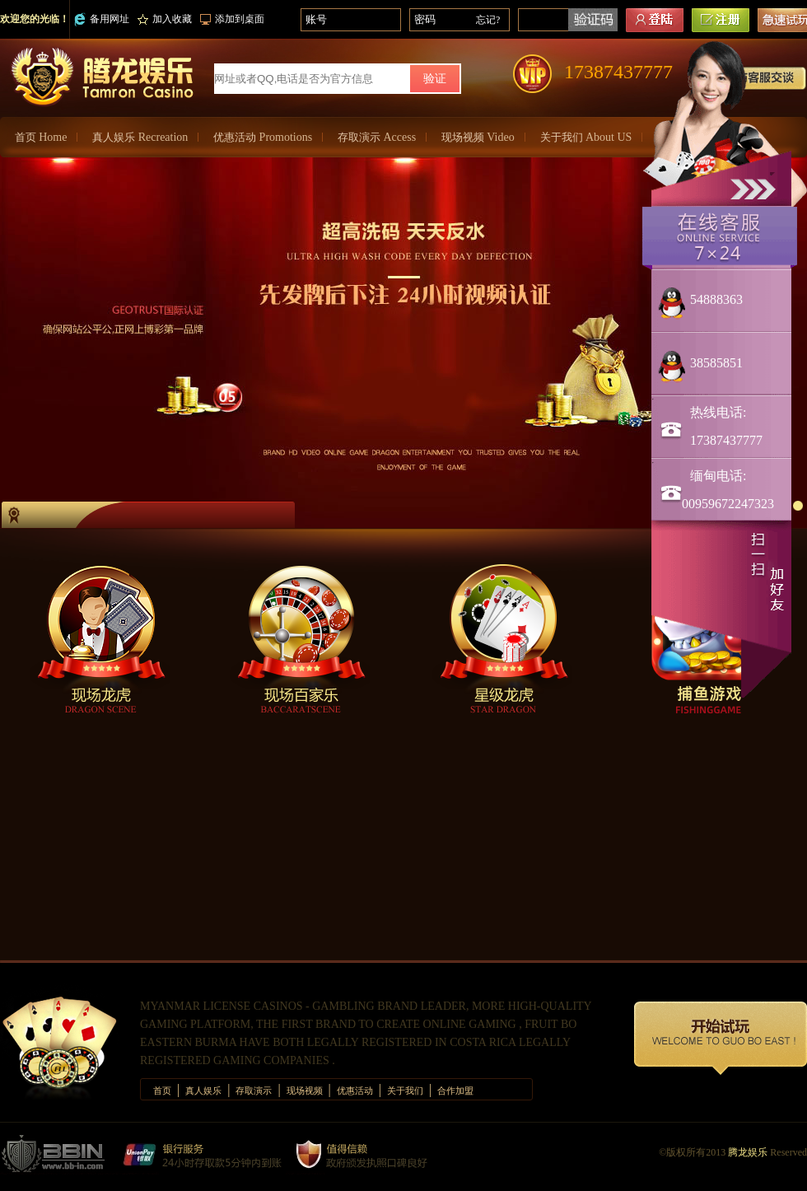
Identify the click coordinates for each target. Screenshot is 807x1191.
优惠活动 (262, 137)
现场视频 (478, 137)
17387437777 (618, 71)
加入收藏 (165, 19)
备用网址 (101, 19)
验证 (434, 78)
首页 (41, 137)
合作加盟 (455, 1090)
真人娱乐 (140, 137)
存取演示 (377, 137)
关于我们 (586, 137)
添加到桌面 (232, 19)
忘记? (488, 20)
